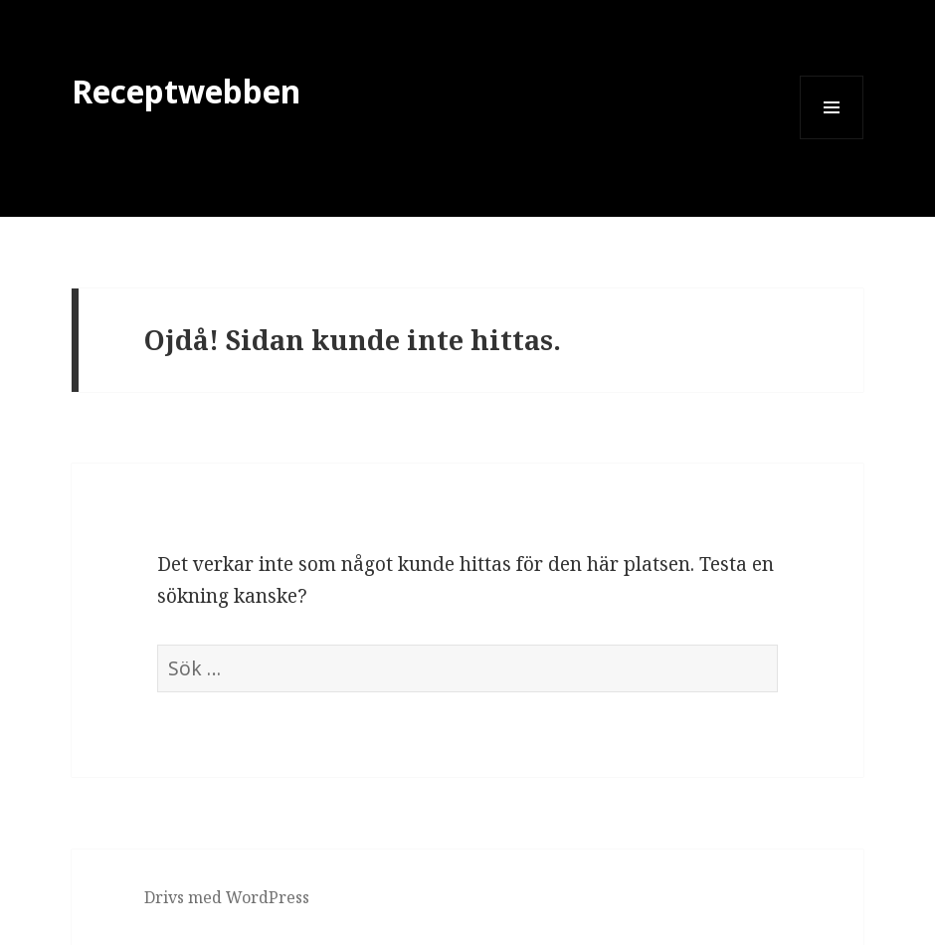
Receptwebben (186, 91)
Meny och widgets (832, 138)
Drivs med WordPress (226, 897)
